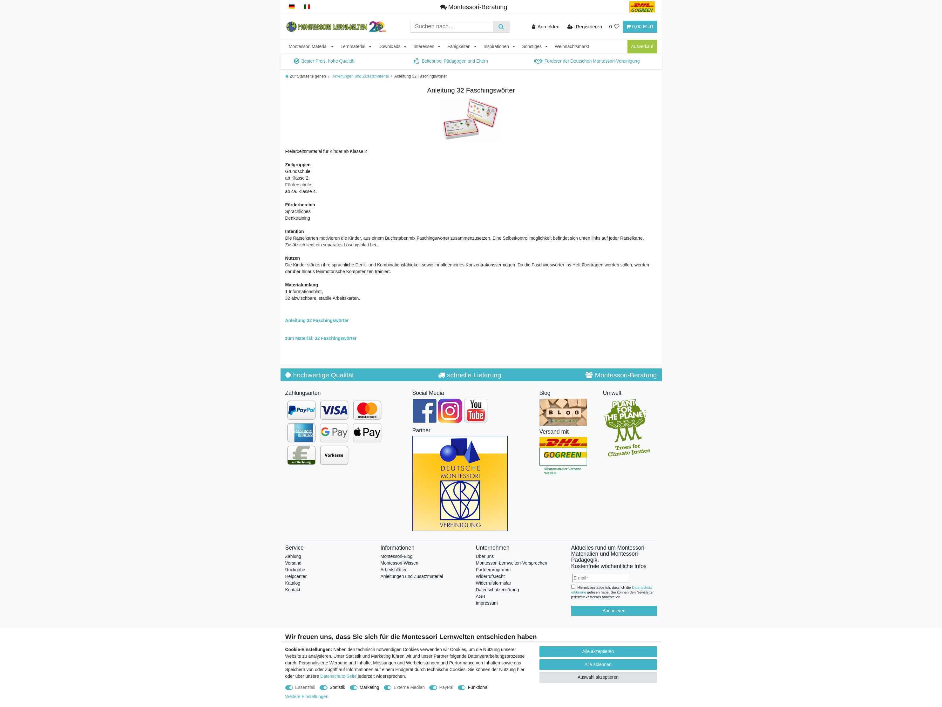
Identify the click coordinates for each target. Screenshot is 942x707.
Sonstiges (532, 46)
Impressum (487, 603)
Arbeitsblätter (394, 569)
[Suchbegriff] (451, 26)
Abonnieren (614, 610)
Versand (293, 563)
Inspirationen (497, 46)
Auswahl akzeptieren (598, 677)
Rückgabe (295, 569)
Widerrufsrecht (490, 576)
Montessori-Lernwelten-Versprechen (511, 563)
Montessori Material (309, 46)
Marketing (369, 687)
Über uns (485, 556)
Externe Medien (409, 687)
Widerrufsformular (493, 583)
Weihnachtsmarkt (572, 46)
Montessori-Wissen (399, 563)
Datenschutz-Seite (338, 676)
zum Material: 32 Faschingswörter (321, 338)
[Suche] (501, 26)
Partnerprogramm (493, 569)
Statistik (337, 687)
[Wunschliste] (614, 26)
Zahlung (293, 556)
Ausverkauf (642, 46)
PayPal (446, 687)
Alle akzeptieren (598, 651)
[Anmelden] (545, 26)
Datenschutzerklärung (497, 589)
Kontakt (292, 589)
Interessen (425, 46)
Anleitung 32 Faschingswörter (317, 320)
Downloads (390, 46)
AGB (480, 596)
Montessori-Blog (397, 556)
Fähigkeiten (459, 46)
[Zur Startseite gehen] (305, 76)
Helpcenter (296, 576)
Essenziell (305, 687)
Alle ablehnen (598, 664)
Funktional (478, 687)
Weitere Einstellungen (307, 696)
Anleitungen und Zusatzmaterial (360, 76)
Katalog (292, 583)
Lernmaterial (354, 46)
